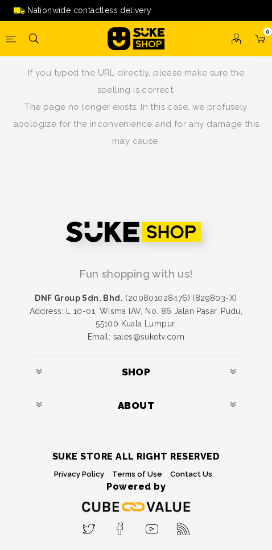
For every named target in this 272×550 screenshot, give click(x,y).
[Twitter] (88, 525)
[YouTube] (151, 525)
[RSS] (183, 525)
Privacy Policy (79, 474)
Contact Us (191, 474)
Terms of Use (137, 474)
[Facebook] (120, 525)
